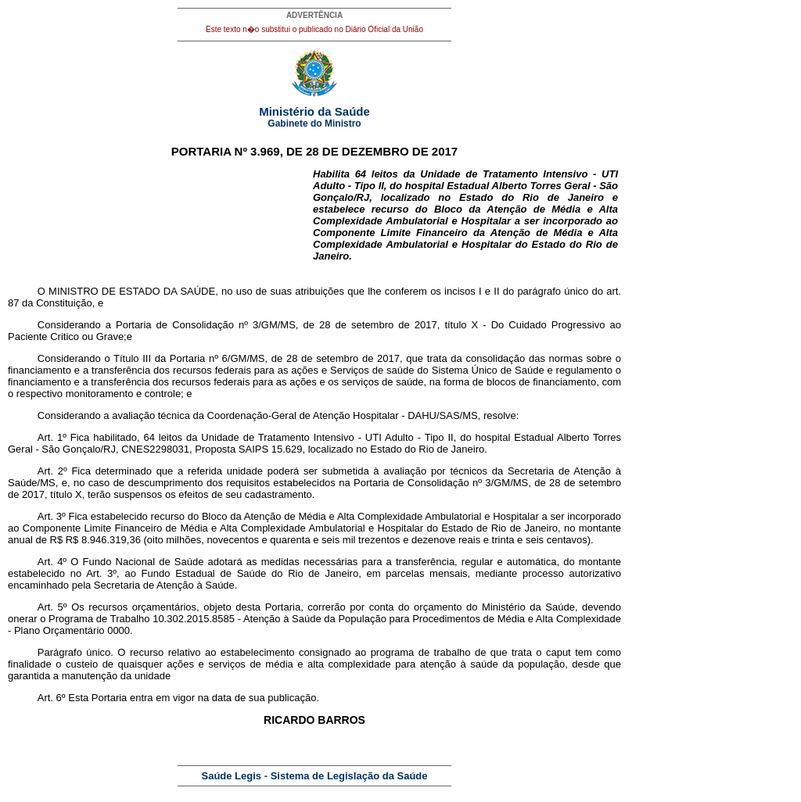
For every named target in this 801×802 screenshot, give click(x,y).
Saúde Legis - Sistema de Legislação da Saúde (315, 776)
